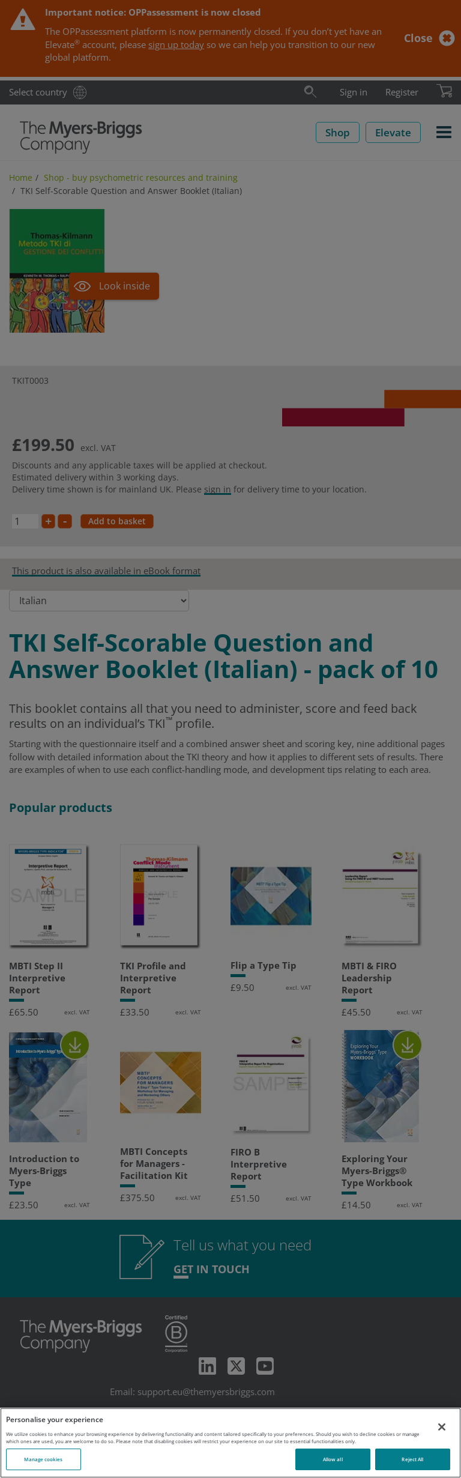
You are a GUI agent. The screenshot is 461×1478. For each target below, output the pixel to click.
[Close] (442, 1427)
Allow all (333, 1459)
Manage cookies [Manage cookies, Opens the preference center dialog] (43, 1459)
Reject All (412, 1459)
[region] (230, 1443)
